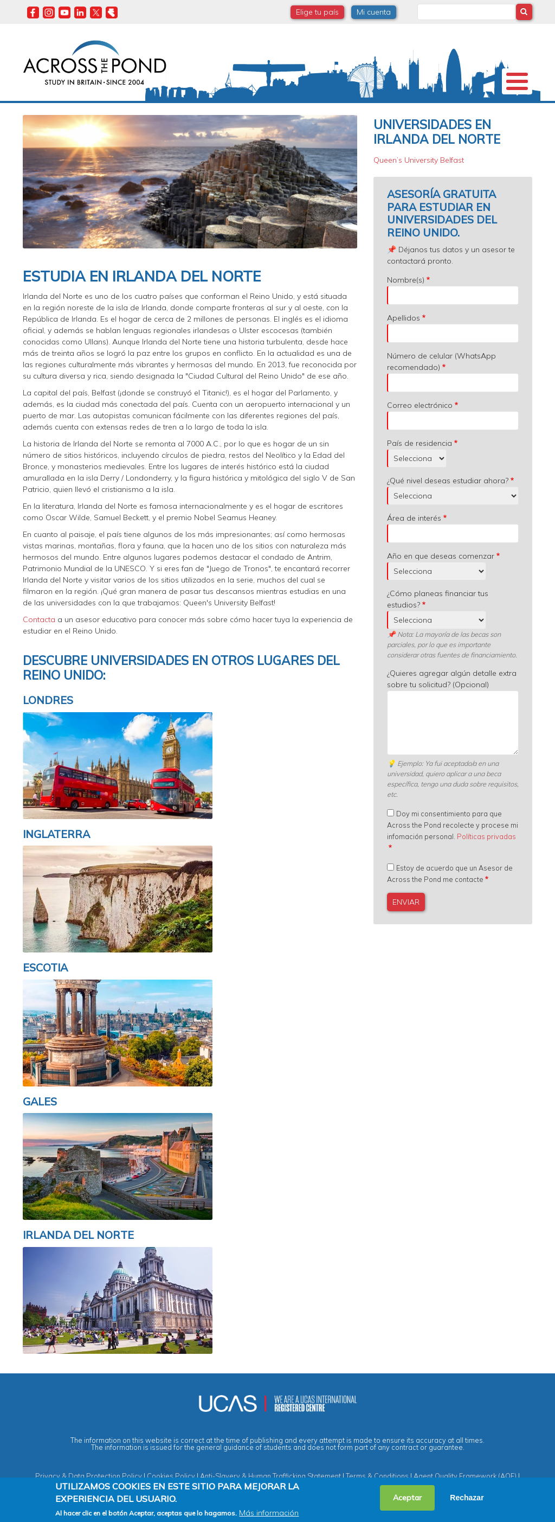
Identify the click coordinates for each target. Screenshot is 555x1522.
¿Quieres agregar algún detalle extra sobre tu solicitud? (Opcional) (452, 678)
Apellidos (403, 318)
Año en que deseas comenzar (440, 556)
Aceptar (407, 1497)
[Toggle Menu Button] (517, 81)
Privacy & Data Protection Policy (88, 1476)
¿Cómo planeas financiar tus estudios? (437, 599)
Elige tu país (317, 12)
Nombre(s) (405, 280)
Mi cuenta (374, 12)
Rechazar (466, 1497)
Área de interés (414, 518)
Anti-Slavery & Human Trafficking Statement (270, 1476)
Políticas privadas (486, 836)
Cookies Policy (171, 1476)
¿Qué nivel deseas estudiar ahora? (447, 480)
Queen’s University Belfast (418, 160)
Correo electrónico (420, 405)
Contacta (39, 619)
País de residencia (419, 443)
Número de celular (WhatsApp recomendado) (441, 361)
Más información (269, 1513)
